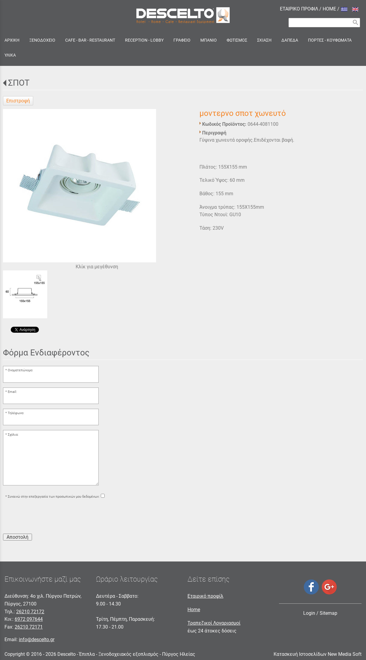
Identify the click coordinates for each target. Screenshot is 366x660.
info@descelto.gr (36, 639)
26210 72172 (30, 611)
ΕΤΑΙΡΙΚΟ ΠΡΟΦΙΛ (299, 9)
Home (193, 609)
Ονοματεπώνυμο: (20, 370)
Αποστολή (17, 537)
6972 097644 (29, 619)
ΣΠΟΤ (19, 83)
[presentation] (48, 517)
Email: (12, 392)
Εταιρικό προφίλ (205, 596)
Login (309, 613)
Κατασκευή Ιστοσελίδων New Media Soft (318, 654)
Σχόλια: (13, 435)
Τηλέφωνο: (16, 413)
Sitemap (328, 613)
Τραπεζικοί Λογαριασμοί (213, 623)
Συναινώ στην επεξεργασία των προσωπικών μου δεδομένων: (54, 497)
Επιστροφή (18, 101)
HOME (329, 9)
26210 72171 (29, 627)
